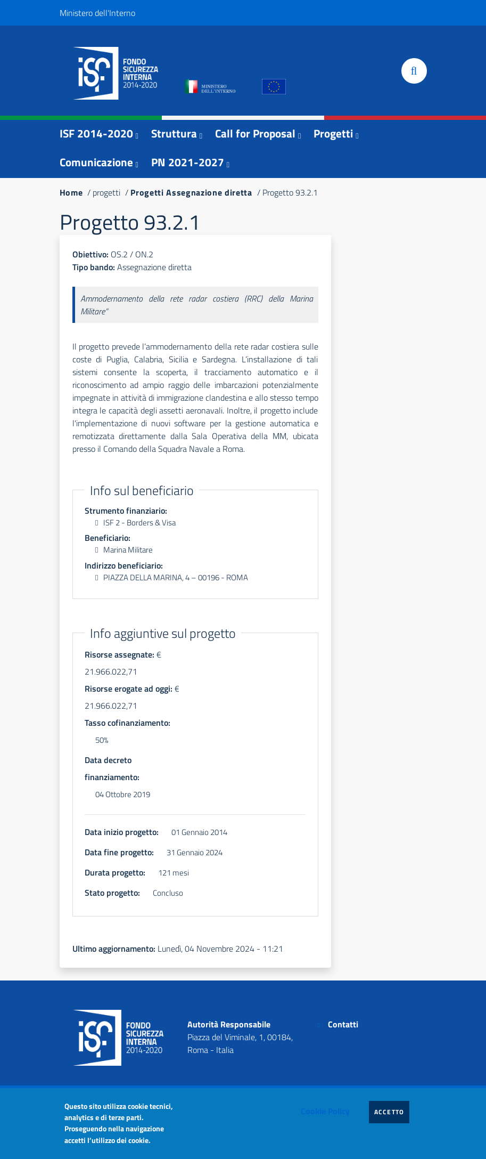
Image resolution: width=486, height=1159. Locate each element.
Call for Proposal (255, 133)
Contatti (343, 1024)
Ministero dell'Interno (97, 12)
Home (71, 192)
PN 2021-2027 (187, 162)
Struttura (174, 133)
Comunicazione (96, 162)
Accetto (392, 1111)
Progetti (333, 133)
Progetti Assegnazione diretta (191, 192)
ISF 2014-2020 (96, 133)
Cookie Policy (325, 1111)
